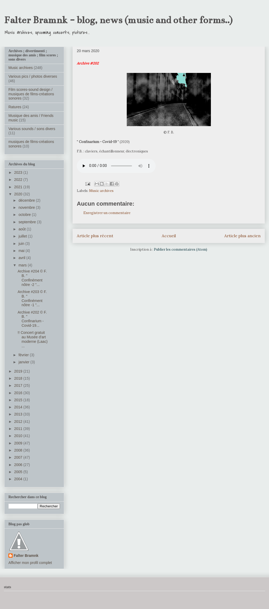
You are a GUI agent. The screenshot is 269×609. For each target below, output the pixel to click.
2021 (18, 187)
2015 (18, 400)
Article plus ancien (242, 235)
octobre (25, 214)
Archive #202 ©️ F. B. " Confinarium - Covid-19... (32, 319)
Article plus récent (95, 235)
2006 (18, 465)
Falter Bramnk (26, 555)
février (24, 355)
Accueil (169, 235)
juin (21, 243)
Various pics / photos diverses (32, 76)
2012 (18, 421)
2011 (18, 429)
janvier (24, 362)
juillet (23, 236)
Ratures (14, 107)
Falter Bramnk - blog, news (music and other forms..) (118, 20)
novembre (27, 207)
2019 (18, 371)
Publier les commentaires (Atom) (180, 249)
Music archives (101, 191)
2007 (18, 457)
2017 (18, 385)
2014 (18, 407)
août (22, 229)
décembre (27, 200)
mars (23, 265)
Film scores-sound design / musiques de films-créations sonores (31, 94)
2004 (18, 479)
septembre (27, 222)
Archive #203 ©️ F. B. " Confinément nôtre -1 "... (32, 298)
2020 (18, 194)
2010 (18, 436)
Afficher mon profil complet (30, 563)
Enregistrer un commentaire (106, 213)
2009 (18, 443)
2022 (18, 179)
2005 (18, 472)
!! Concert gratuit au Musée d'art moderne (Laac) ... (33, 339)
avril (22, 258)
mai (21, 251)
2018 (18, 378)
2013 (18, 414)
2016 (18, 393)
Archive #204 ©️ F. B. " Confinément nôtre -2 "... (32, 277)
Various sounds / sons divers (31, 129)
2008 (18, 450)
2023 (18, 172)
